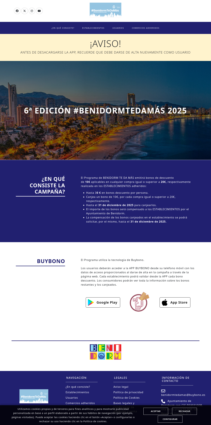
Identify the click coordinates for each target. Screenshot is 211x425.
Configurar (170, 419)
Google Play (107, 302)
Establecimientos (93, 28)
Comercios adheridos (145, 28)
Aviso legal (120, 387)
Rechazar (184, 411)
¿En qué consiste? (63, 28)
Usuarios (118, 28)
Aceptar (156, 411)
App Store (179, 302)
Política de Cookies (126, 397)
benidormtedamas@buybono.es (183, 393)
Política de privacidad (128, 392)
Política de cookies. (95, 421)
